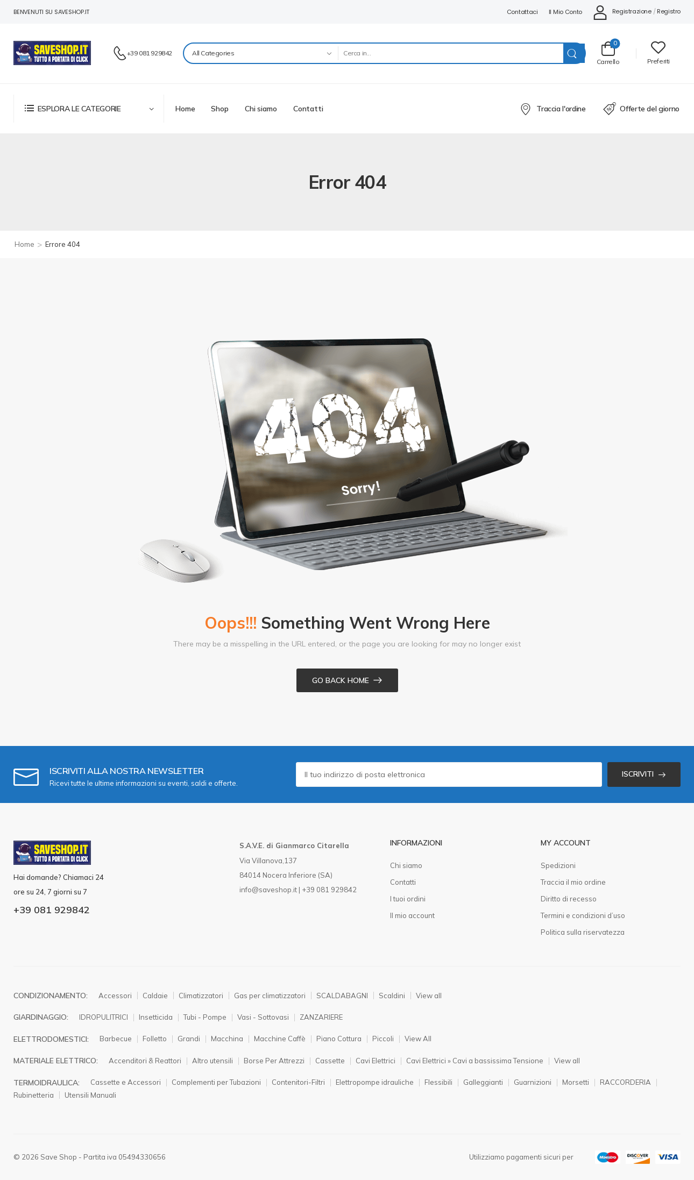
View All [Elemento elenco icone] (418, 1038)
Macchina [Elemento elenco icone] (227, 1038)
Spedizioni (558, 865)
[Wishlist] (658, 53)
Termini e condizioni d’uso (583, 915)
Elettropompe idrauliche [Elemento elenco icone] (375, 1082)
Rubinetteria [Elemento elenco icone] (33, 1095)
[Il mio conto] (622, 12)
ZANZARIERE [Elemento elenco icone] (321, 1017)
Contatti (308, 108)
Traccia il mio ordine (573, 882)
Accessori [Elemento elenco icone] (115, 995)
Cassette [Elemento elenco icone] (330, 1060)
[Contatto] (119, 53)
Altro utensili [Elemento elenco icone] (212, 1060)
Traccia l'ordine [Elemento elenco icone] (553, 109)
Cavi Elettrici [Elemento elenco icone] (375, 1060)
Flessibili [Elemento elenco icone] (438, 1082)
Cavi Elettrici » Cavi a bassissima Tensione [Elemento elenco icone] (474, 1060)
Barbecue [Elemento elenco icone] (116, 1038)
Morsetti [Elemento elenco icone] (575, 1082)
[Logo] (52, 53)
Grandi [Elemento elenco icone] (189, 1038)
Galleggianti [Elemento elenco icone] (483, 1082)
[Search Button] (574, 53)
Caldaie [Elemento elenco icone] (155, 995)
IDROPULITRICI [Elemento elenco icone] (103, 1017)
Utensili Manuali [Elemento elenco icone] (90, 1095)
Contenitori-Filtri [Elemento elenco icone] (298, 1082)
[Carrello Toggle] (608, 53)
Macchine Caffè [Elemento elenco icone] (280, 1038)
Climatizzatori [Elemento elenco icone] (201, 995)
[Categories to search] (260, 53)
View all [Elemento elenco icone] (429, 995)
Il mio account (412, 915)
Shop (219, 108)
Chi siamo (261, 108)
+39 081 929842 (149, 53)
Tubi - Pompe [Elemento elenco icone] (204, 1017)
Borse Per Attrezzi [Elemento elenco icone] (274, 1060)
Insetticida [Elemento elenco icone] (156, 1017)
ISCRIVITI (638, 774)
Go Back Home (340, 680)
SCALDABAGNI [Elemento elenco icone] (342, 995)
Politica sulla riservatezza (583, 932)
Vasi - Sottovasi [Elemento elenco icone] (263, 1017)
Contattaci (522, 12)
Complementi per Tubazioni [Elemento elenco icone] (216, 1082)
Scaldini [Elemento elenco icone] (392, 995)
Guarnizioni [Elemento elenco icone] (532, 1082)
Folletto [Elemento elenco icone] (155, 1038)
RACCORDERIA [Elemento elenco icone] (625, 1082)
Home (185, 108)
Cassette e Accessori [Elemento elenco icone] (125, 1082)
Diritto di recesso (569, 898)
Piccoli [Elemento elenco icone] (383, 1038)
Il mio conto (565, 12)
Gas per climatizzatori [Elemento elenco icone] (270, 995)
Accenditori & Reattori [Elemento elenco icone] (145, 1060)
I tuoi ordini (408, 898)
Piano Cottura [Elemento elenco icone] (339, 1038)
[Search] (450, 53)
